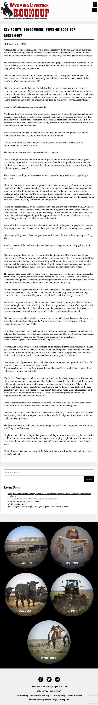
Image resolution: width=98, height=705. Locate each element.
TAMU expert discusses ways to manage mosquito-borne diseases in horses (38, 506)
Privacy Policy (22, 695)
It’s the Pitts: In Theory (17, 504)
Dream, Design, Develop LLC (57, 699)
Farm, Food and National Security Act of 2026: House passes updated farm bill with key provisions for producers (49, 495)
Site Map (45, 695)
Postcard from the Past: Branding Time (23, 501)
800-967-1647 (55, 691)
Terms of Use (35, 695)
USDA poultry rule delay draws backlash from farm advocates (33, 498)
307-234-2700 (42, 691)
